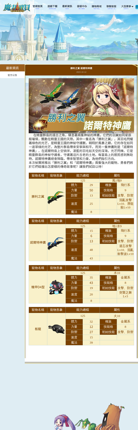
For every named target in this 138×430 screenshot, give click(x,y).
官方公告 (12, 74)
